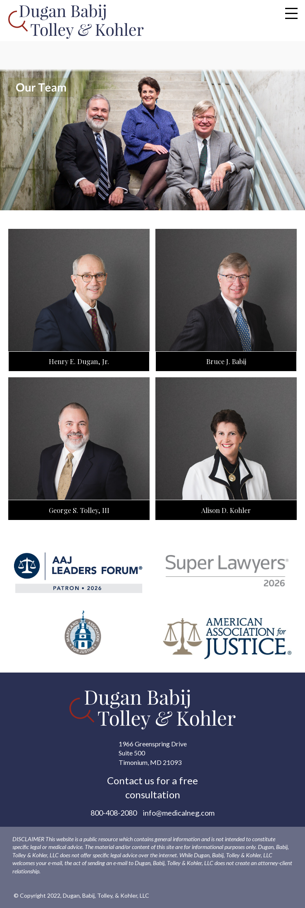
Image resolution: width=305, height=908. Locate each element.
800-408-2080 (114, 812)
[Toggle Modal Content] (291, 13)
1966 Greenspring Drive (153, 744)
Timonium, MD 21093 (150, 762)
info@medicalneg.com (178, 812)
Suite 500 (132, 753)
